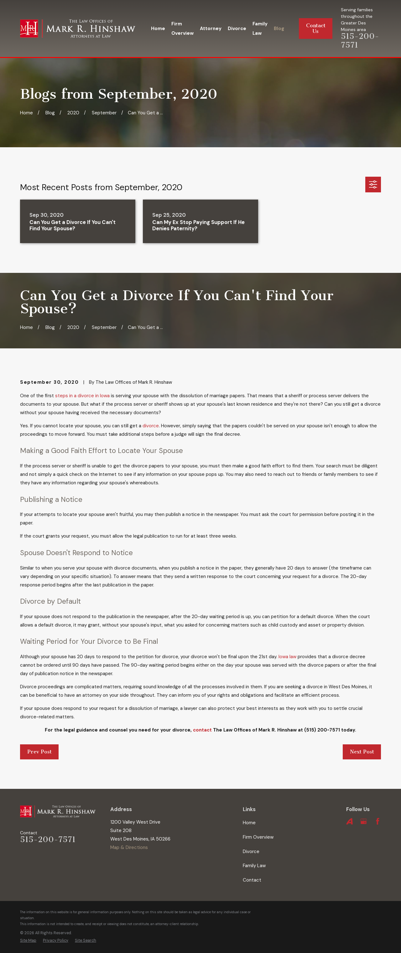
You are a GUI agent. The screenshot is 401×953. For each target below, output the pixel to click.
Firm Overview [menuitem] (182, 28)
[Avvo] (349, 821)
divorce (151, 426)
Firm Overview (258, 837)
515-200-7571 (48, 839)
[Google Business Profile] (363, 821)
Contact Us (315, 28)
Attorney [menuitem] (210, 28)
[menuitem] (28, 941)
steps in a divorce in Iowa (82, 396)
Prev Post (39, 752)
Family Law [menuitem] (260, 28)
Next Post (362, 752)
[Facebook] (377, 821)
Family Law (254, 865)
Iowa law (287, 657)
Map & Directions (129, 847)
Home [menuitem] (158, 28)
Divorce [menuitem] (237, 28)
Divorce (251, 851)
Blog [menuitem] (279, 28)
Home (249, 823)
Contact (252, 880)
